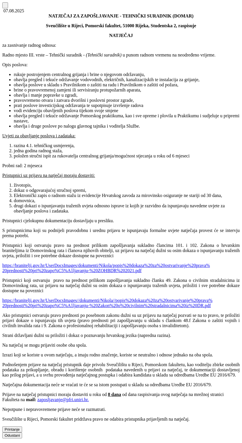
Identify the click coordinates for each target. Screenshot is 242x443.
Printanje (12, 429)
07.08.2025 (13, 10)
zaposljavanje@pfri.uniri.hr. (63, 399)
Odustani (12, 435)
